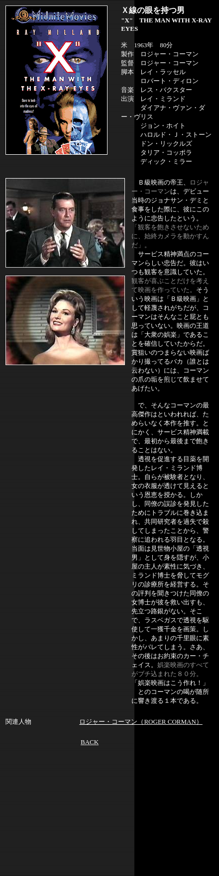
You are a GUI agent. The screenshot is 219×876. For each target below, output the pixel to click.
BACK (90, 742)
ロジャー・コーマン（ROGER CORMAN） (140, 721)
